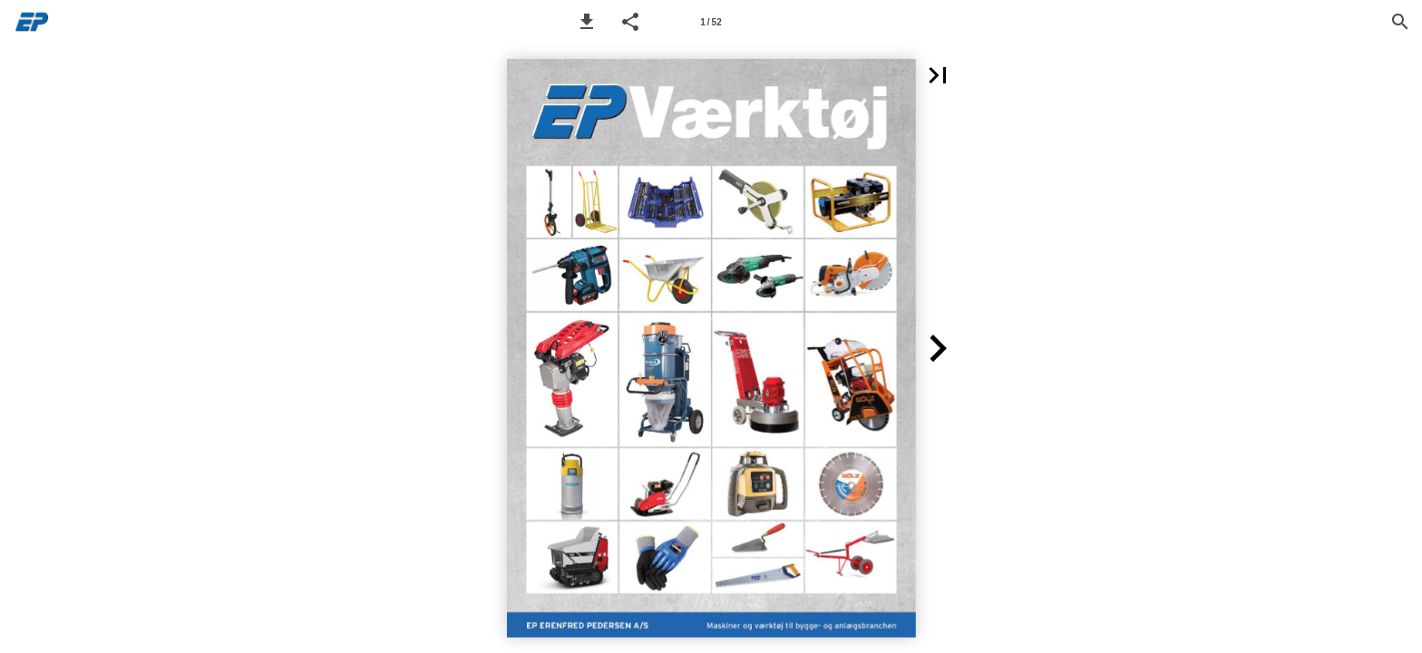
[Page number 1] (711, 22)
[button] (587, 22)
